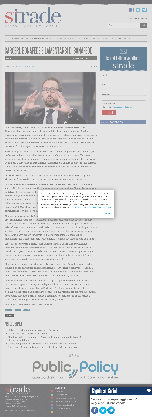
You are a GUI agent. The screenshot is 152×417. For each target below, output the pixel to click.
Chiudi (108, 213)
